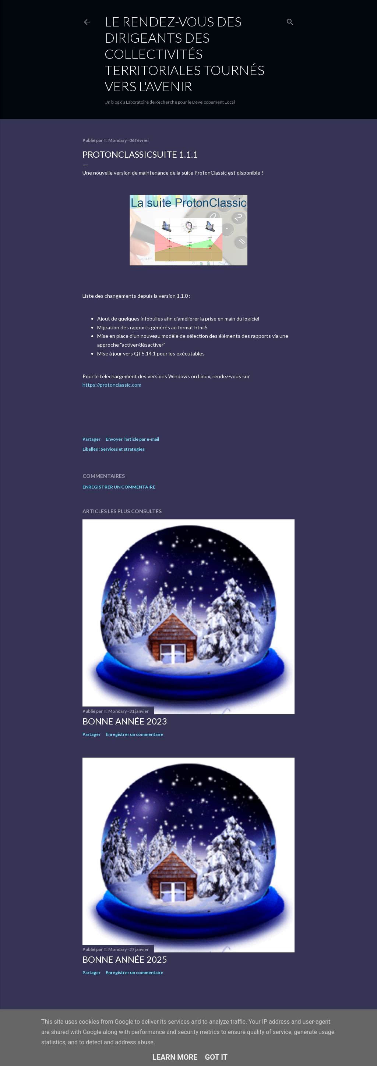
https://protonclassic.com (111, 385)
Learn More (175, 1057)
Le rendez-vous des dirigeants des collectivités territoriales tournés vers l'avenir (184, 53)
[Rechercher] (290, 20)
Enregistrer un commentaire (118, 487)
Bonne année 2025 (124, 959)
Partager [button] (91, 439)
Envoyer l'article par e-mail (132, 439)
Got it (216, 1057)
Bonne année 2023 (124, 721)
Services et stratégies (123, 449)
